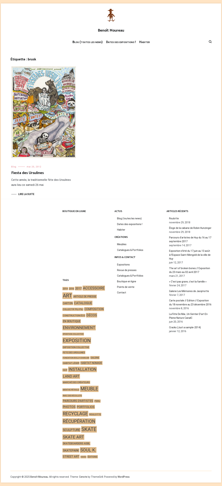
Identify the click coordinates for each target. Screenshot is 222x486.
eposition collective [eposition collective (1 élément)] (73, 334)
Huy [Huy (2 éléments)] (65, 370)
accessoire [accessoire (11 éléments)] (94, 288)
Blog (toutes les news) (87, 42)
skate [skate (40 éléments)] (89, 429)
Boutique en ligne (126, 281)
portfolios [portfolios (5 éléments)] (86, 407)
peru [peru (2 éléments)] (97, 401)
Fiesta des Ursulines (27, 173)
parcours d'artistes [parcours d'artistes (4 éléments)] (78, 401)
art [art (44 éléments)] (67, 296)
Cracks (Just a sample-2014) (185, 327)
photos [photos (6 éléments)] (69, 407)
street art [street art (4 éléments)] (71, 456)
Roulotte (174, 218)
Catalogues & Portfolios (130, 250)
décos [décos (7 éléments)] (91, 315)
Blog (13, 167)
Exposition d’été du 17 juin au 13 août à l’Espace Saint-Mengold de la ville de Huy (190, 255)
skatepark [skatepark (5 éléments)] (71, 450)
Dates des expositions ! (121, 42)
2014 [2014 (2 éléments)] (65, 288)
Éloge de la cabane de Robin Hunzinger (190, 228)
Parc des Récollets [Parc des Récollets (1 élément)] (72, 396)
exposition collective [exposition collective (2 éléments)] (76, 347)
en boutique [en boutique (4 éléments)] (71, 321)
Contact (121, 292)
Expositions (123, 264)
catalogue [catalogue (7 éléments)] (83, 303)
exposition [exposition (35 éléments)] (77, 340)
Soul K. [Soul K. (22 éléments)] (88, 450)
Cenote (83, 476)
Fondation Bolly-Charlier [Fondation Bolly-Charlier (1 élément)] (76, 358)
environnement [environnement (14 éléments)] (79, 327)
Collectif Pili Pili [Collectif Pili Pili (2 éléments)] (73, 309)
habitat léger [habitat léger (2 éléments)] (71, 363)
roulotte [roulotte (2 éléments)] (95, 414)
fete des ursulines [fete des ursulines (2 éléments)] (74, 352)
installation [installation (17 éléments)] (82, 369)
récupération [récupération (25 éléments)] (79, 421)
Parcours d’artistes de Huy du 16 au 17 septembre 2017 (190, 239)
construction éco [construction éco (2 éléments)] (74, 315)
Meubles (121, 244)
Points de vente (125, 287)
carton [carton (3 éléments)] (68, 303)
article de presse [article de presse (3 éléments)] (84, 296)
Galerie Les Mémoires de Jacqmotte (189, 291)
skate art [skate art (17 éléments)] (73, 437)
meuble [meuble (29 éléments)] (89, 389)
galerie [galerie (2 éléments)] (95, 357)
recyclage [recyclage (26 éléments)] (75, 413)
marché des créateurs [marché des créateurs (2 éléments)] (76, 382)
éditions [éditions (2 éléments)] (92, 456)
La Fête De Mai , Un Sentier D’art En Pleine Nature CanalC (188, 316)
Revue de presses (126, 270)
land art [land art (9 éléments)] (71, 376)
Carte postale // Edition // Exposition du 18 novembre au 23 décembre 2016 (190, 302)
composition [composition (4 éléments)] (94, 309)
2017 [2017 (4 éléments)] (78, 288)
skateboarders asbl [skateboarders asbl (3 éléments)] (76, 443)
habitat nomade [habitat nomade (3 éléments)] (91, 363)
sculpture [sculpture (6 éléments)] (71, 430)
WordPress (124, 476)
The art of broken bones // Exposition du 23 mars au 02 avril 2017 (189, 270)
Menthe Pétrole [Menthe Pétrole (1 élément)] (71, 390)
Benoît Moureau (111, 30)
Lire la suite (26, 194)
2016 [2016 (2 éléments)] (71, 288)
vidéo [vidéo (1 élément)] (83, 457)
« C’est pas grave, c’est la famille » (188, 281)
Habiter (144, 42)
